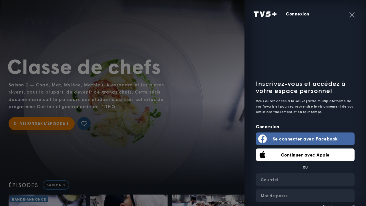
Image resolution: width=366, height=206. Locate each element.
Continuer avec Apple (305, 154)
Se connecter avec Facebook (305, 138)
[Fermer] (352, 14)
